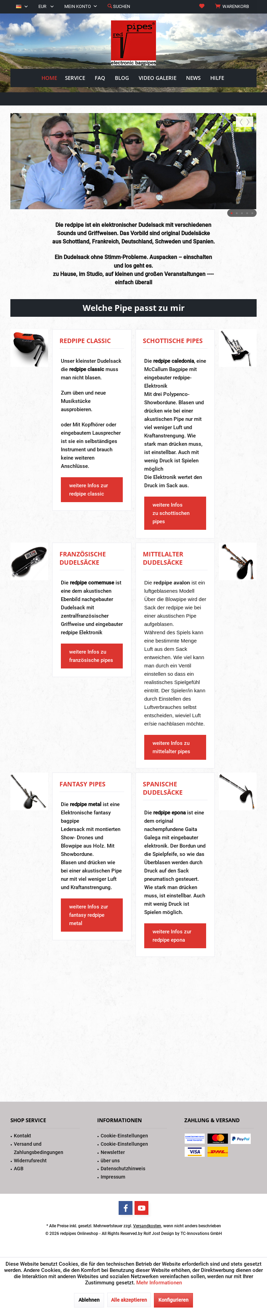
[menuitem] (233, 6)
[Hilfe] (217, 78)
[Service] (75, 78)
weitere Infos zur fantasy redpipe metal (88, 915)
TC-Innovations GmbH (201, 1233)
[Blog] (122, 78)
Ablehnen (89, 1300)
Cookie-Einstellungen (124, 1135)
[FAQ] (100, 78)
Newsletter (113, 1152)
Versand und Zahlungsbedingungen (38, 1148)
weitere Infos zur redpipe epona (172, 936)
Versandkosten (147, 1226)
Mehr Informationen (159, 1283)
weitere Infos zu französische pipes (91, 656)
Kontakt (22, 1135)
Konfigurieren (173, 1300)
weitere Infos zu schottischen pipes (171, 513)
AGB (19, 1168)
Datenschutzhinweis (123, 1168)
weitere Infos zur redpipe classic (88, 489)
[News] (193, 78)
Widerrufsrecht (30, 1160)
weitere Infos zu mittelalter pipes (171, 747)
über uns (110, 1160)
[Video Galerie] (157, 78)
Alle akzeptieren (129, 1300)
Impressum (113, 1177)
